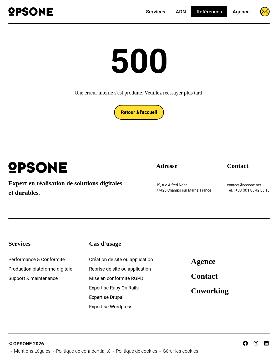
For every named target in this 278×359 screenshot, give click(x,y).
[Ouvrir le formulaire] (265, 11)
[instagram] (256, 343)
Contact (204, 276)
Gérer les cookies (180, 351)
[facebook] (245, 343)
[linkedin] (266, 343)
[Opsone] (30, 11)
